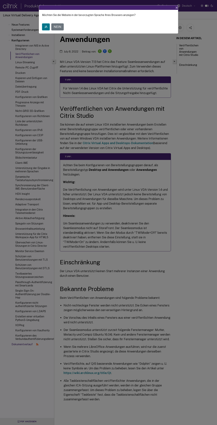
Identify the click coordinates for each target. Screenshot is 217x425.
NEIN (57, 27)
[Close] (176, 7)
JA (45, 27)
